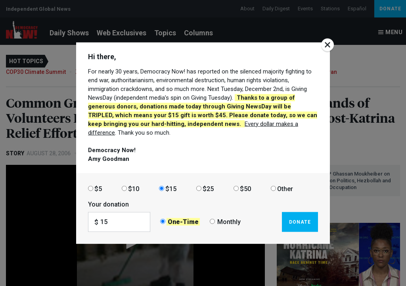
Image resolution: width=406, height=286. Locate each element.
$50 (245, 188)
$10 (133, 188)
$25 (208, 188)
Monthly (229, 222)
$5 (98, 188)
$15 (170, 188)
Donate (300, 221)
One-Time (183, 222)
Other (285, 188)
